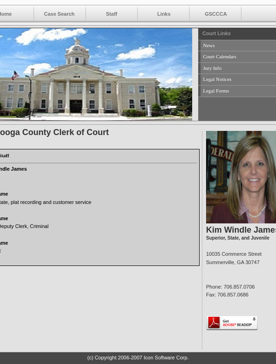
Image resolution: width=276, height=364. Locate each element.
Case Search (59, 14)
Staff (111, 14)
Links (164, 14)
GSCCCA (216, 14)
